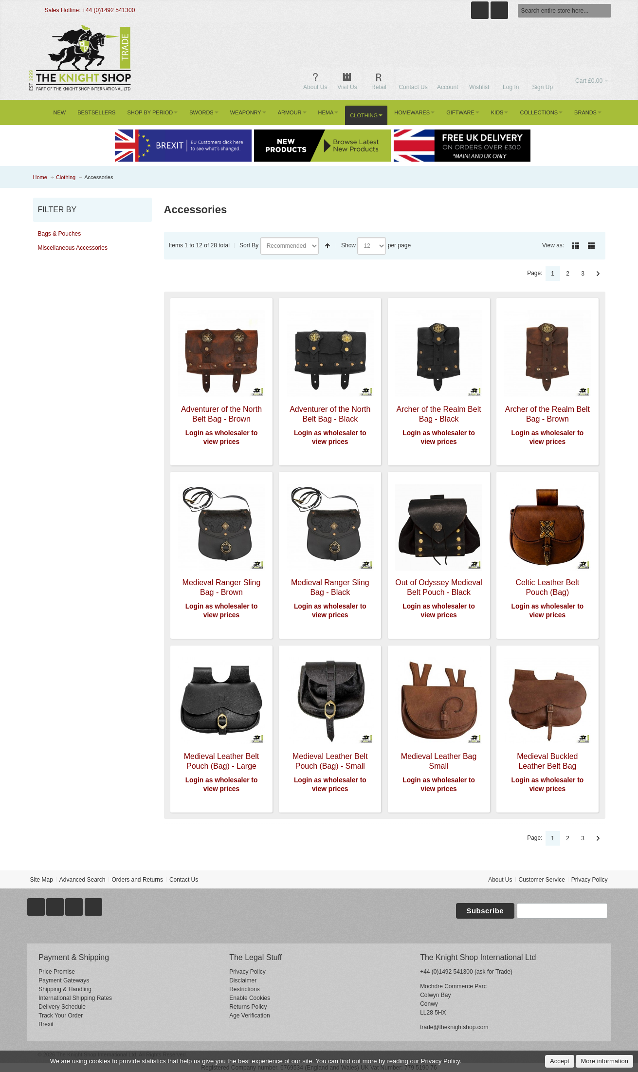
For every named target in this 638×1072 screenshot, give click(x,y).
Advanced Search (82, 879)
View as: (553, 245)
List (591, 246)
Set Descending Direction (327, 246)
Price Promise (56, 971)
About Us (500, 879)
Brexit (46, 1024)
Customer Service (541, 879)
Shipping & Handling (64, 989)
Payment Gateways (63, 980)
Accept (559, 1061)
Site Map (41, 879)
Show (348, 245)
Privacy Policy (589, 879)
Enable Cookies (249, 998)
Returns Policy (248, 1006)
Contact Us (183, 879)
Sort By (248, 245)
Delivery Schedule (62, 1006)
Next (598, 273)
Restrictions (244, 989)
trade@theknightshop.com (454, 1027)
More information (604, 1061)
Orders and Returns (137, 879)
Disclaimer (242, 980)
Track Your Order (60, 1015)
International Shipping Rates (75, 998)
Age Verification (249, 1015)
